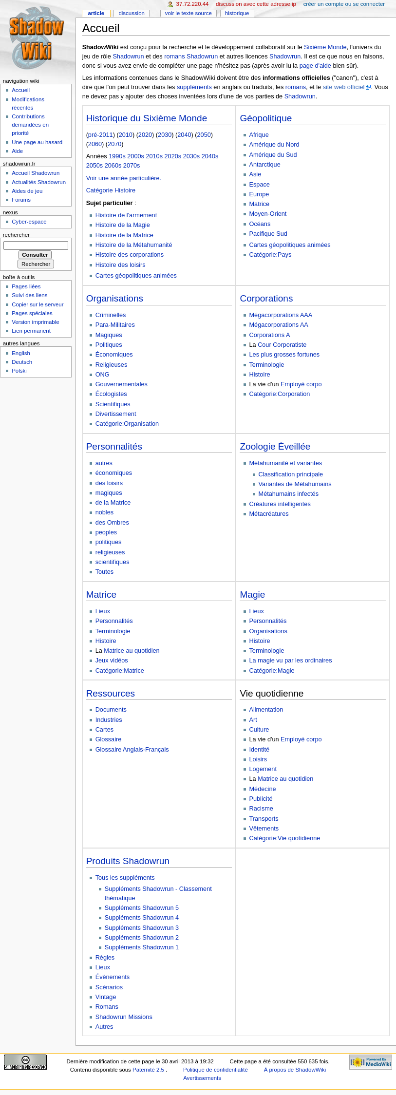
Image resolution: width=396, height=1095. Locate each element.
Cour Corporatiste (282, 344)
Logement (263, 769)
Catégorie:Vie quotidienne (285, 838)
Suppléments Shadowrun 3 (142, 928)
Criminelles (110, 315)
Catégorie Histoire (111, 190)
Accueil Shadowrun (35, 173)
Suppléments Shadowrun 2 (142, 937)
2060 (95, 144)
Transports (264, 818)
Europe (259, 194)
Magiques (108, 335)
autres (104, 463)
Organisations (114, 298)
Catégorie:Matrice (119, 670)
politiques (108, 542)
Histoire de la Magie (122, 225)
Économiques (114, 354)
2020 (145, 135)
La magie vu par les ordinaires (290, 660)
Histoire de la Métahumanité (133, 245)
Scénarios (109, 987)
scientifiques (112, 562)
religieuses (110, 552)
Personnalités (114, 446)
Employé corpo (301, 384)
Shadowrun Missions (123, 1017)
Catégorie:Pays (270, 254)
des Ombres (112, 522)
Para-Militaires (115, 324)
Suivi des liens (29, 295)
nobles (104, 512)
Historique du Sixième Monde (146, 118)
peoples (106, 532)
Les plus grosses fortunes (284, 354)
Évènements (112, 977)
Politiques (108, 344)
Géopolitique (266, 118)
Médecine (262, 789)
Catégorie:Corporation (279, 394)
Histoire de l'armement (126, 215)
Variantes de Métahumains (295, 484)
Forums (21, 200)
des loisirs (109, 483)
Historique (237, 13)
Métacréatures (269, 513)
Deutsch (22, 362)
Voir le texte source (188, 13)
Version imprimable (35, 322)
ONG (102, 374)
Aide (17, 151)
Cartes (104, 729)
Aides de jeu (27, 191)
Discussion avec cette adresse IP (256, 4)
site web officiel (344, 87)
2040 (184, 135)
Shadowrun (128, 56)
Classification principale (291, 474)
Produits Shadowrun (128, 861)
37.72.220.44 (192, 4)
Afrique (259, 135)
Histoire (259, 374)
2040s (210, 156)
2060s (113, 165)
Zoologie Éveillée (275, 446)
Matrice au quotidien (131, 650)
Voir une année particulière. (123, 178)
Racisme (261, 808)
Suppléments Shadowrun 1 (142, 947)
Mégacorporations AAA (281, 315)
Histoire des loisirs (120, 265)
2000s (135, 156)
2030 (164, 135)
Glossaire (108, 739)
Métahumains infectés (289, 494)
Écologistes (111, 394)
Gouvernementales (121, 384)
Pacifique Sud (268, 233)
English (21, 353)
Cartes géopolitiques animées (136, 275)
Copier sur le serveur (37, 304)
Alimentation (266, 709)
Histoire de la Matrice (124, 235)
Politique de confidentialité (215, 1070)
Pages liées (26, 286)
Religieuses (111, 364)
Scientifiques (113, 404)
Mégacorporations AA (278, 324)
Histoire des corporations (129, 254)
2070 (114, 144)
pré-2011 (100, 135)
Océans (260, 224)
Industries (108, 720)
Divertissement (115, 414)
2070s (131, 165)
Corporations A (269, 335)
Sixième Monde (325, 47)
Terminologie (266, 364)
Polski (19, 371)
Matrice (259, 204)
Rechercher (16, 235)
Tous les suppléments (125, 877)
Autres (104, 1026)
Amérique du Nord (274, 144)
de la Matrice (113, 502)
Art (253, 720)
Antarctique (265, 164)
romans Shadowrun (191, 56)
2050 (204, 135)
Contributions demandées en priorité (30, 124)
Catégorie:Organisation (127, 423)
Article (96, 13)
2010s (154, 156)
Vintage (105, 997)
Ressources (110, 693)
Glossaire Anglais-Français (132, 749)
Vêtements (264, 828)
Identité (259, 749)
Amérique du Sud (273, 154)
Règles (105, 957)
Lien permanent (31, 331)
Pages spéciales (32, 313)
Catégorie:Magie (272, 670)
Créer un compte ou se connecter (344, 4)
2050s (94, 165)
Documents (111, 709)
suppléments (194, 87)
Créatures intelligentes (280, 504)
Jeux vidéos (111, 660)
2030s (191, 156)
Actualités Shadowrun (39, 182)
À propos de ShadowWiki (295, 1070)
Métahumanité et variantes (285, 463)
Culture (259, 729)
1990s (117, 156)
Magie (252, 594)
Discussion (131, 13)
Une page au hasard (37, 142)
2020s (173, 156)
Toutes (104, 571)
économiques (113, 473)
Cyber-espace (29, 222)
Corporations (266, 298)
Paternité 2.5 (149, 1070)
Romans (106, 1006)
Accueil (21, 90)
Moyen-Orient (268, 213)
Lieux (102, 611)
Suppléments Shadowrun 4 (142, 917)
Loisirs (258, 759)
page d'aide (315, 65)
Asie (255, 174)
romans (295, 87)
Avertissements (202, 1078)
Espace (259, 184)
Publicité (261, 798)
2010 (125, 135)
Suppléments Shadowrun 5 (142, 908)
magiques (108, 493)
